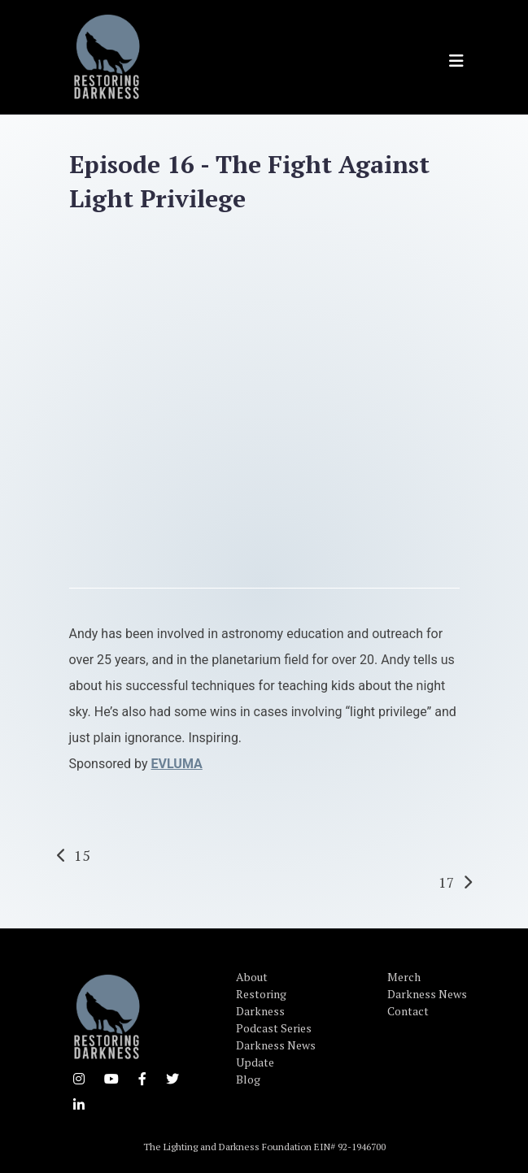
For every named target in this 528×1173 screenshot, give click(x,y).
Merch (404, 976)
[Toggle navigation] (456, 61)
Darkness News (427, 993)
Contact (408, 1011)
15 (82, 855)
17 (447, 882)
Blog (248, 1079)
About (252, 976)
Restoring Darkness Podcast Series (274, 1011)
